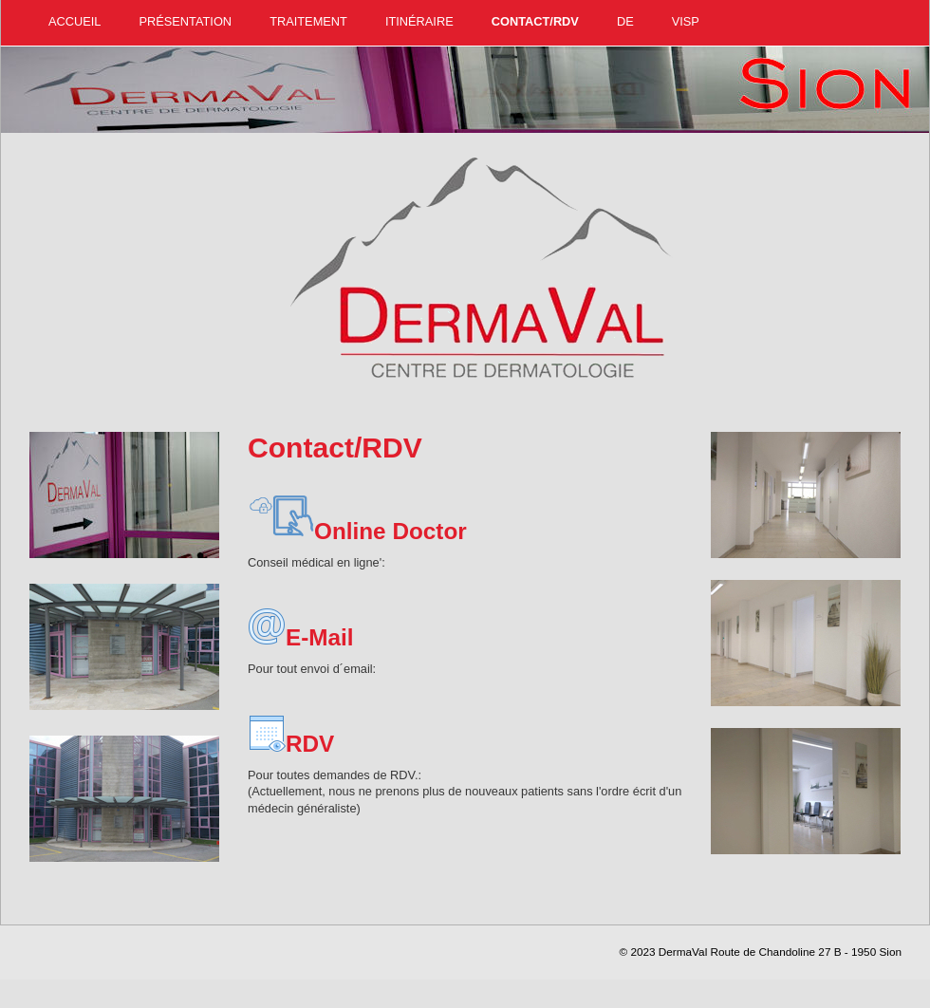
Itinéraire (419, 21)
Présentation (185, 21)
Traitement (308, 21)
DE (625, 21)
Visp (685, 21)
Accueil (74, 21)
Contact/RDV (535, 21)
